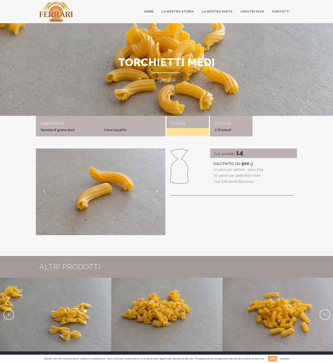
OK (272, 358)
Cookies (284, 358)
